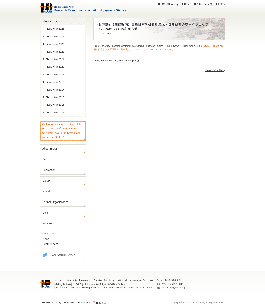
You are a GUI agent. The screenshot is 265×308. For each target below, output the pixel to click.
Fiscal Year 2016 (55, 97)
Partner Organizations (55, 202)
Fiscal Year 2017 (55, 89)
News (46, 239)
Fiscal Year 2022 (55, 51)
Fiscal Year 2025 (55, 28)
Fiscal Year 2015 (55, 104)
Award (46, 191)
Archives (47, 223)
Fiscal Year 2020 (55, 66)
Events (46, 159)
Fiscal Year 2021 (55, 59)
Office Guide (203, 4)
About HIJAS (50, 148)
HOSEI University (169, 4)
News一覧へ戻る (215, 70)
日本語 (136, 60)
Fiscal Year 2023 (55, 44)
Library (46, 180)
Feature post (50, 244)
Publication (48, 169)
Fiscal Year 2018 (55, 82)
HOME (187, 4)
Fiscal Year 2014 (55, 112)
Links (45, 212)
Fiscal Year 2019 (55, 74)
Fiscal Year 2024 (55, 36)
